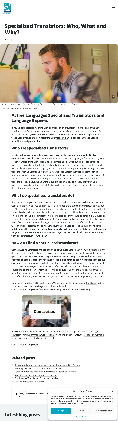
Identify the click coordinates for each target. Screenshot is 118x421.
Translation (76, 104)
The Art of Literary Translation (29, 381)
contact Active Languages (29, 331)
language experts (48, 155)
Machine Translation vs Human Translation (36, 375)
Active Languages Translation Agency (62, 158)
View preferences (104, 411)
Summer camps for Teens (42, 334)
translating (37, 253)
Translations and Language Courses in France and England (24, 104)
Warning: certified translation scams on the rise (38, 368)
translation (62, 137)
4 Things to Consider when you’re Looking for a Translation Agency (47, 365)
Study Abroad (65, 331)
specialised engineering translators (86, 276)
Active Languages (29, 249)
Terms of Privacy (81, 416)
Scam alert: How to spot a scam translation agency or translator (46, 371)
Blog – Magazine (59, 104)
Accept (61, 411)
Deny (82, 411)
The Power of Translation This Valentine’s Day (37, 378)
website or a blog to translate (56, 263)
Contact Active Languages (24, 289)
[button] (113, 391)
